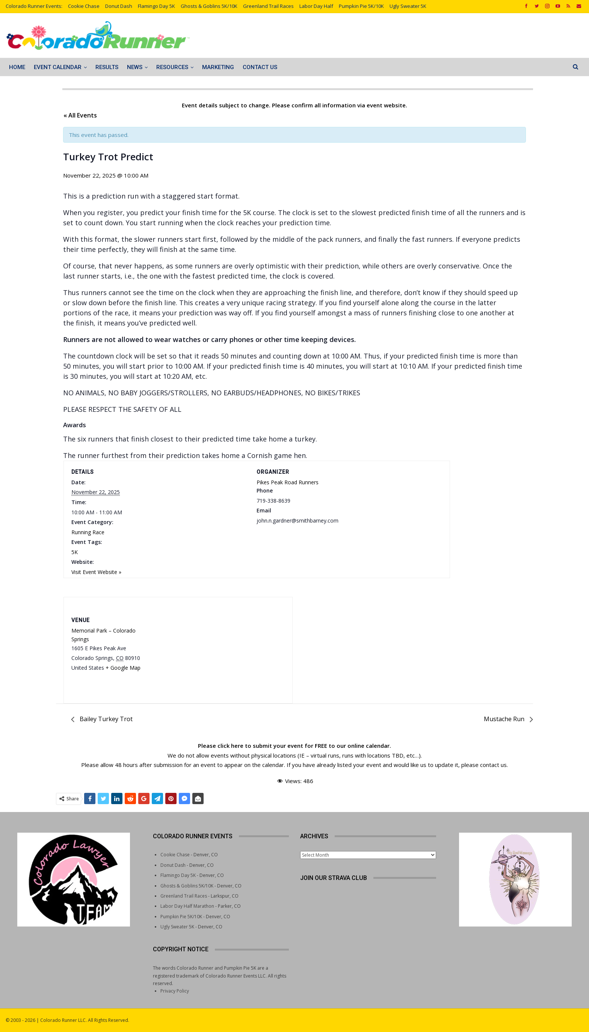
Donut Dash (118, 6)
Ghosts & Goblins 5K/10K (209, 6)
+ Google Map (123, 667)
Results (106, 67)
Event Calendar (58, 67)
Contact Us (260, 67)
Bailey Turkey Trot (105, 719)
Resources (172, 67)
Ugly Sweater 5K (408, 6)
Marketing (218, 67)
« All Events (80, 115)
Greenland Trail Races (268, 6)
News (134, 67)
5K (74, 552)
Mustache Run (505, 719)
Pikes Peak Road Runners (288, 482)
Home (17, 67)
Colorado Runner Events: (34, 6)
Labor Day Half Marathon (187, 906)
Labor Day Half (316, 6)
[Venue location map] (219, 644)
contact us (493, 764)
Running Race (87, 532)
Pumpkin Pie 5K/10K (361, 6)
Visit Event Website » (96, 572)
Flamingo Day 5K (156, 6)
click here (230, 745)
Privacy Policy (174, 991)
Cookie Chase (84, 6)
